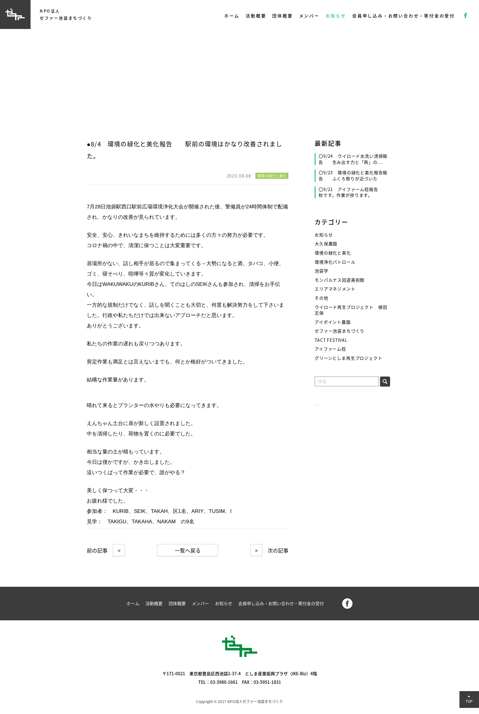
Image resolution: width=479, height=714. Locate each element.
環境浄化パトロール (335, 262)
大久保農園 (326, 244)
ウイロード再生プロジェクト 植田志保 (351, 310)
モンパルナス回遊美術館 (339, 280)
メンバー (309, 15)
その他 (321, 298)
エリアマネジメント (335, 289)
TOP (469, 701)
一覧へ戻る (188, 550)
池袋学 (321, 271)
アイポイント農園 (333, 322)
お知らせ (336, 15)
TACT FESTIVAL (331, 340)
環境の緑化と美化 (333, 253)
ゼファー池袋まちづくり (339, 331)
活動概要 (256, 15)
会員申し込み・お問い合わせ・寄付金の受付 (403, 15)
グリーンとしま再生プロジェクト (348, 358)
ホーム (232, 15)
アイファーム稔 (330, 349)
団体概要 (282, 15)
